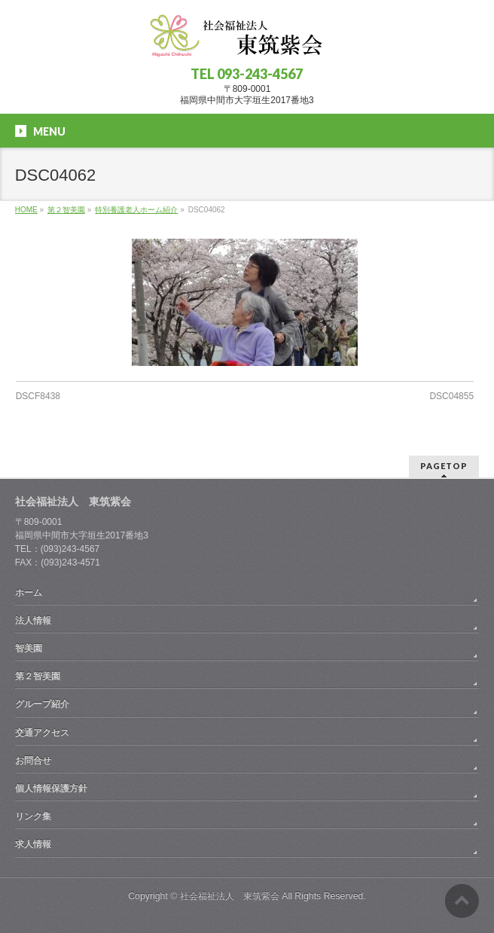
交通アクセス (42, 732)
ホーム (28, 592)
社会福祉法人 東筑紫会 (229, 896)
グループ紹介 (42, 704)
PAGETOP (444, 466)
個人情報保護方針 (51, 788)
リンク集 (33, 816)
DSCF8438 (38, 396)
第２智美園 (37, 676)
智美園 (28, 648)
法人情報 (33, 620)
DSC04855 (451, 396)
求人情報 (33, 844)
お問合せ (33, 760)
